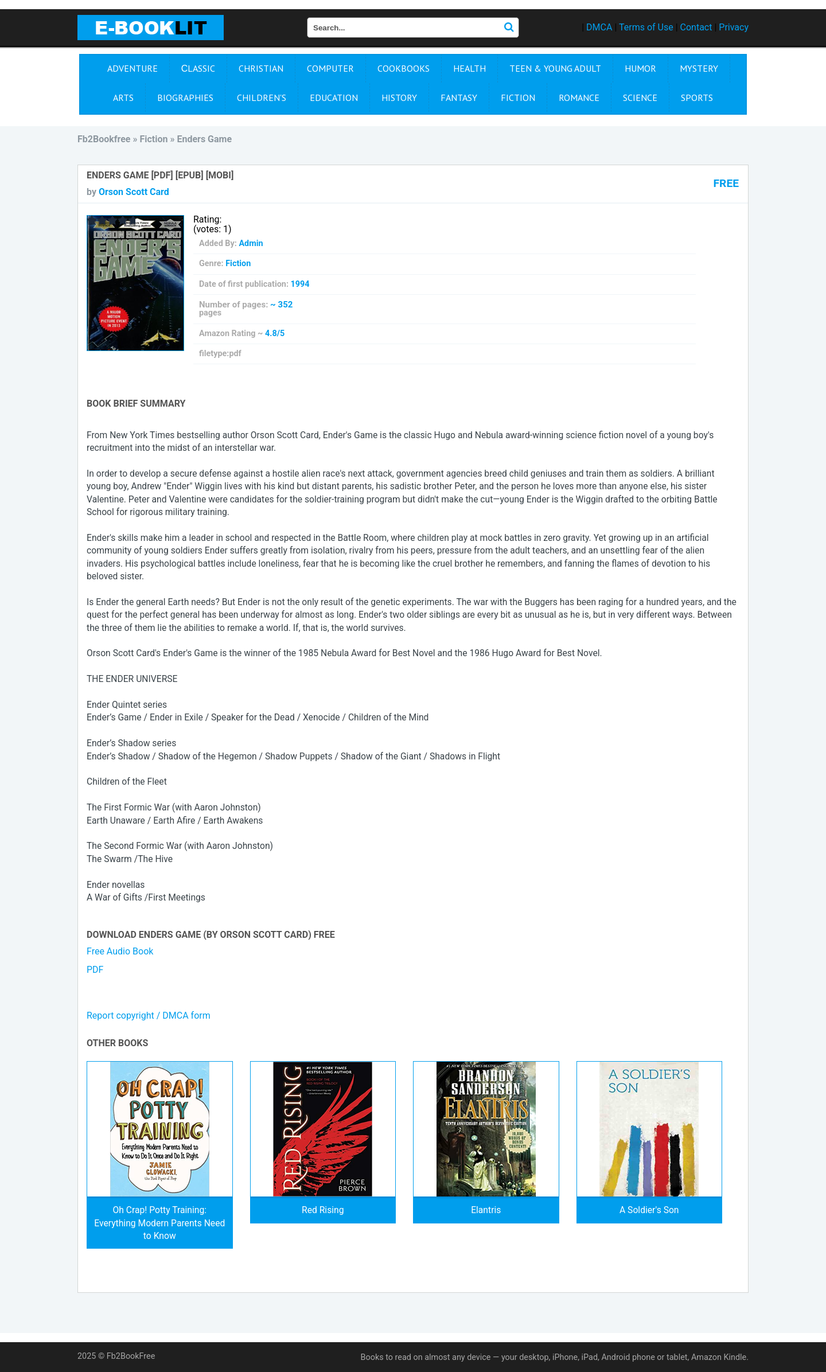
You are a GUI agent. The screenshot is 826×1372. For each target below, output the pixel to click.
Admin (251, 243)
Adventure (132, 68)
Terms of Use (646, 27)
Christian (261, 68)
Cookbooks (403, 68)
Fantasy (459, 97)
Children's (261, 97)
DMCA (599, 27)
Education (334, 97)
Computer (330, 68)
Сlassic (198, 68)
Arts (123, 97)
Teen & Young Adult (555, 68)
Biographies (185, 97)
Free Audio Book (120, 951)
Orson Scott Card (134, 191)
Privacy (734, 27)
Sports (697, 97)
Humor (640, 68)
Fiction (518, 97)
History (399, 97)
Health (469, 68)
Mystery (699, 68)
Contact (696, 27)
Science (640, 97)
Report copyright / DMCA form (149, 1015)
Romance (579, 97)
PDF (95, 969)
